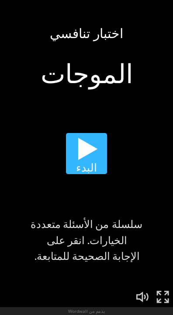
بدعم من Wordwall (86, 311)
